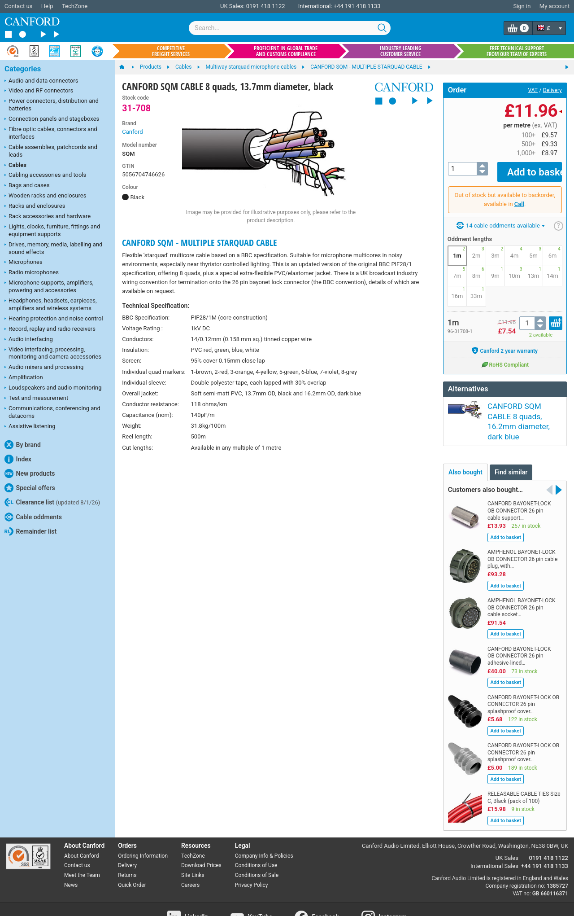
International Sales (494, 841)
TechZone (74, 6)
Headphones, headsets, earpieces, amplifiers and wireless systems (50, 304)
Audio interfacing (28, 340)
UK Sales (507, 833)
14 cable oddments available (501, 219)
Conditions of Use (256, 841)
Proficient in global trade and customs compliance (285, 51)
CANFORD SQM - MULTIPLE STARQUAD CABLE (199, 243)
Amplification (23, 378)
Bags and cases (26, 186)
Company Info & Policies (264, 831)
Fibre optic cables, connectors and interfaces (50, 133)
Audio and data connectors (41, 81)
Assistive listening (30, 427)
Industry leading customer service (401, 51)
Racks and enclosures (34, 206)
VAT (533, 90)
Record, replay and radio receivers (50, 329)
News (71, 861)
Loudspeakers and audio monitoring (53, 388)
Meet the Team (82, 851)
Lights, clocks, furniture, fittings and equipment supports (52, 230)
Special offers (29, 487)
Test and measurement (36, 398)
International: (315, 6)
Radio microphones (31, 273)
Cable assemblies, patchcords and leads (50, 151)
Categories (22, 69)
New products (29, 473)
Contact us (18, 6)
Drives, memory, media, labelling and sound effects (53, 248)
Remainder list (30, 531)
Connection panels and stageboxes (51, 119)
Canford (132, 131)
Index (17, 459)
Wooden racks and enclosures (45, 196)
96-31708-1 (460, 325)
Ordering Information (143, 831)
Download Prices (201, 841)
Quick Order (132, 861)
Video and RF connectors (38, 91)
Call (519, 197)
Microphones (23, 263)
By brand (22, 444)
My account (554, 6)
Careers (190, 861)
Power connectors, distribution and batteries (51, 104)
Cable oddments (33, 517)
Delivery (552, 90)
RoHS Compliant (505, 358)
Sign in (522, 6)
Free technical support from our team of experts (517, 51)
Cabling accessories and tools (45, 175)
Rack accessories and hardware (47, 217)
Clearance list (52, 502)
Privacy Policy (251, 861)
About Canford (81, 831)
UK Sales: (232, 6)
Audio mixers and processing (43, 368)
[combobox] (290, 28)
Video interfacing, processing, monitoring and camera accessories (52, 353)
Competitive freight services (171, 51)
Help (47, 6)
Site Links (192, 851)
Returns (127, 851)
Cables (15, 166)
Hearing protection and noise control (53, 319)
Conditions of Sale (256, 851)
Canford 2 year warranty (505, 344)
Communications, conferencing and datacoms (52, 412)
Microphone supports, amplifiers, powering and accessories (48, 286)
